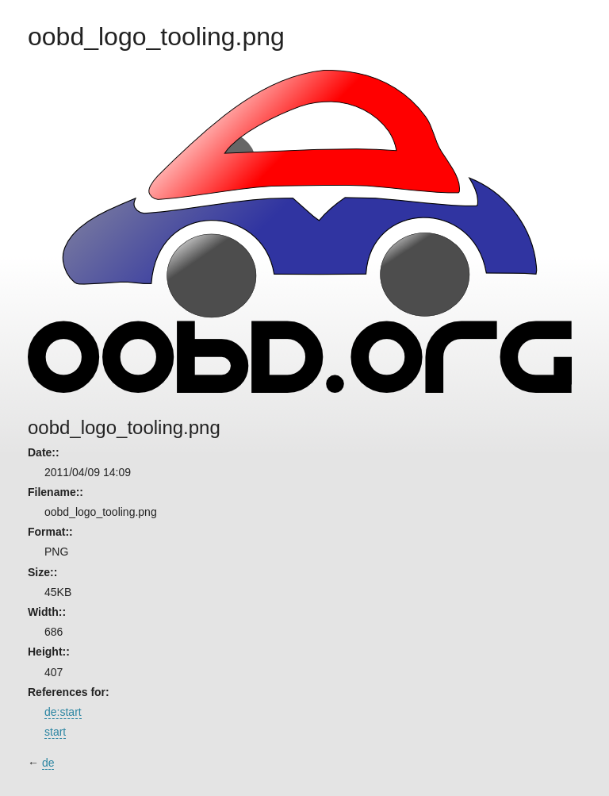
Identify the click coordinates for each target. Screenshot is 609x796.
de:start (63, 712)
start (55, 731)
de (48, 762)
